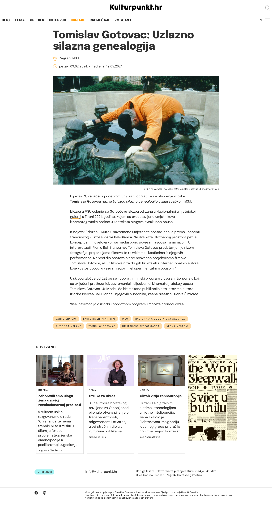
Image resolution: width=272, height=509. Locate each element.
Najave (78, 20)
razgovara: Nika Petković (51, 450)
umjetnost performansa (141, 326)
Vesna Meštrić (177, 326)
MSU (187, 201)
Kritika (37, 20)
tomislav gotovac (101, 326)
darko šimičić (66, 319)
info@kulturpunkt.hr (101, 471)
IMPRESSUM (44, 472)
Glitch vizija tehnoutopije (161, 396)
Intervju (57, 20)
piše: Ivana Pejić (97, 437)
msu (125, 319)
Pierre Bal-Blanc (69, 326)
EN (260, 20)
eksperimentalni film (99, 319)
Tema (20, 20)
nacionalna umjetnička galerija (160, 319)
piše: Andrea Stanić (149, 437)
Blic (6, 20)
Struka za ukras (102, 396)
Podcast (122, 20)
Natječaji (100, 20)
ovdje (179, 304)
